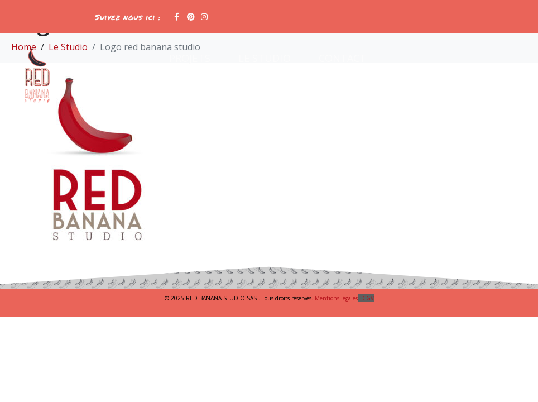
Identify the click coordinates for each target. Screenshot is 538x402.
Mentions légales (344, 298)
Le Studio (264, 58)
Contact (343, 58)
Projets (189, 58)
